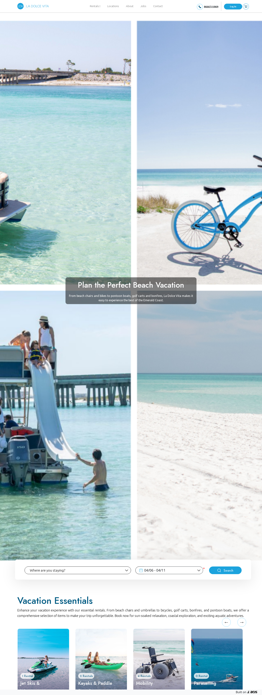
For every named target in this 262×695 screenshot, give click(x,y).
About (130, 6)
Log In (233, 6)
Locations (113, 6)
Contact (158, 6)
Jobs (143, 6)
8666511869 (211, 6)
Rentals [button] (95, 6)
